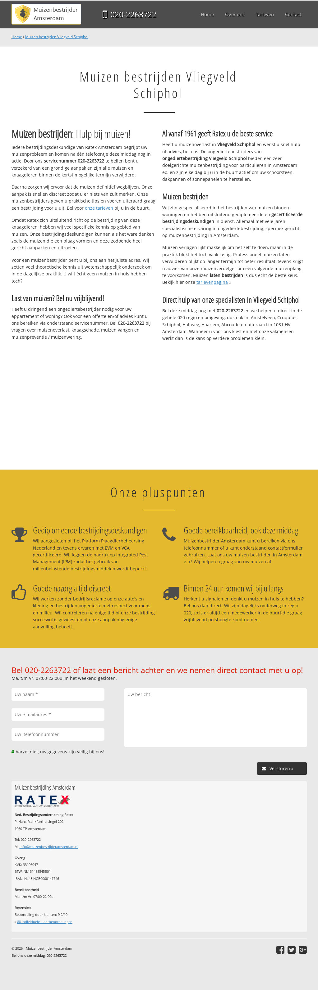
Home (17, 36)
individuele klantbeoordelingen (44, 921)
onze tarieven (99, 208)
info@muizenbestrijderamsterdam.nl (49, 846)
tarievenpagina (212, 282)
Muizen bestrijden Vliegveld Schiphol (56, 36)
